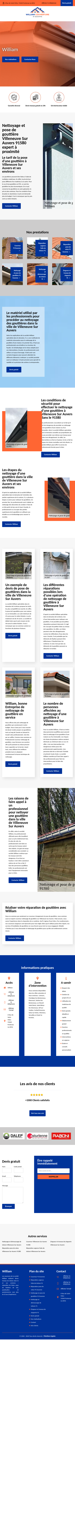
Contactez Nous (30, 59)
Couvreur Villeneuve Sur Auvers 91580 (36, 1243)
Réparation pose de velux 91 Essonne (67, 248)
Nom (7, 1169)
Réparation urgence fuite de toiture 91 (42, 248)
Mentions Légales (50, 1336)
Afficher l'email (11, 1009)
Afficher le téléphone (49, 3)
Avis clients (34, 1326)
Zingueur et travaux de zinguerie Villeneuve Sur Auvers (60, 1243)
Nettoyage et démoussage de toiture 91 (42, 274)
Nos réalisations (10, 59)
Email (7, 1178)
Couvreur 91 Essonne (17, 249)
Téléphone (18, 1178)
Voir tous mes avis (37, 1113)
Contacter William (11, 206)
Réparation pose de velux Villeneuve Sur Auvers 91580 (11, 1249)
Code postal (18, 1169)
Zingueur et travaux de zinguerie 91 (67, 275)
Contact (33, 1322)
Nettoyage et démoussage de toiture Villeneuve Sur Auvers (11, 1243)
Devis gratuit (66, 3)
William (10, 988)
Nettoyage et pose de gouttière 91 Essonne (17, 275)
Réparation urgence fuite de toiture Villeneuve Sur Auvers (35, 1249)
